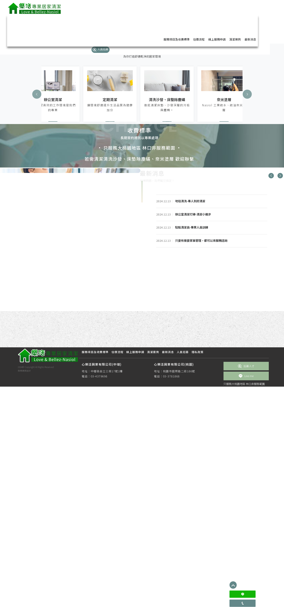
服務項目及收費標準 (162, 8)
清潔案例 (219, 8)
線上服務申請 (201, 8)
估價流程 (183, 8)
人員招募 (251, 8)
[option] (142, 289)
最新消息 (234, 8)
